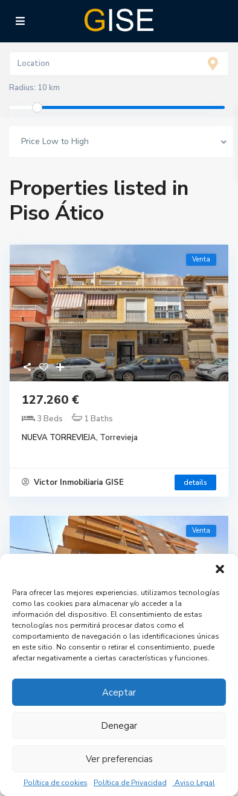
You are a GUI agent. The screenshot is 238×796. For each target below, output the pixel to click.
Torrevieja (119, 437)
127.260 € (50, 400)
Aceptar (119, 692)
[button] (220, 569)
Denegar (119, 726)
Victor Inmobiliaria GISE (73, 482)
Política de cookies (56, 783)
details (195, 482)
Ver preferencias (119, 759)
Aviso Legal (194, 783)
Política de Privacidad (130, 783)
